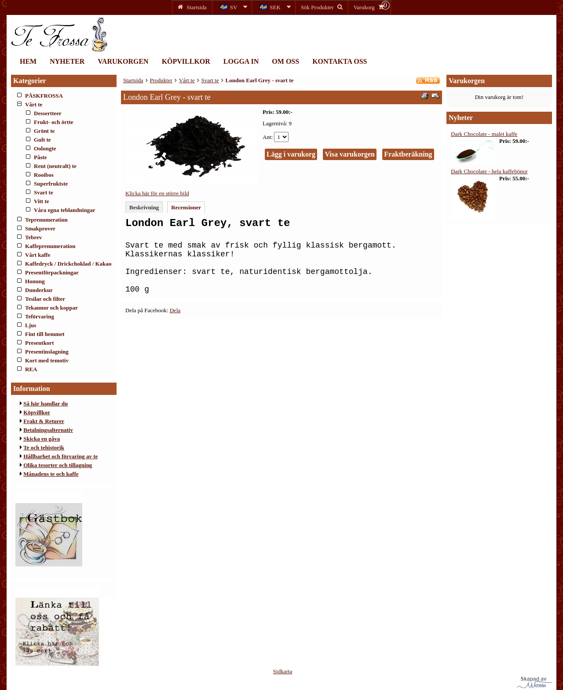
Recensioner (186, 207)
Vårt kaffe (37, 255)
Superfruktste (51, 183)
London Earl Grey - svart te (260, 80)
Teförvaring (39, 316)
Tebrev (33, 237)
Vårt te (33, 104)
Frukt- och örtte (53, 122)
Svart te (43, 192)
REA (31, 369)
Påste (40, 157)
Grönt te (44, 131)
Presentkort (39, 343)
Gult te (42, 139)
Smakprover (40, 228)
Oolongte (45, 148)
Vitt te (41, 201)
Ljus (30, 325)
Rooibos (44, 175)
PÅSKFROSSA (44, 95)
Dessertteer (48, 113)
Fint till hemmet (45, 334)
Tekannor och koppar (51, 307)
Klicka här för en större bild (157, 193)
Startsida (133, 80)
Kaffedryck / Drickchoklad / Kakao (68, 263)
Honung (35, 281)
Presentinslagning (47, 351)
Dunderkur (39, 290)
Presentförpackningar (52, 272)
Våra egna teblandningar (64, 210)
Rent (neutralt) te (55, 166)
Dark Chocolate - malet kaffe (484, 134)
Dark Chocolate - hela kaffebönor (489, 171)
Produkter (161, 80)
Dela (175, 310)
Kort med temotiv (47, 360)
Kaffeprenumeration (50, 246)
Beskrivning (144, 207)
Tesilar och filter (45, 299)
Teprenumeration (46, 219)
